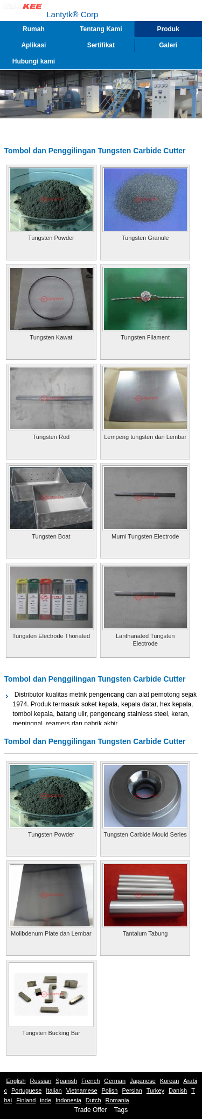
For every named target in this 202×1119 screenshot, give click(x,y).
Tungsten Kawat (51, 337)
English (16, 1081)
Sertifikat (101, 45)
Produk (168, 29)
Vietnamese (81, 1090)
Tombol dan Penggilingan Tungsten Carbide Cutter (95, 679)
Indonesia (68, 1100)
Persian (132, 1090)
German (115, 1081)
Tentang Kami (101, 29)
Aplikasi (33, 45)
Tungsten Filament (145, 337)
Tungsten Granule (145, 238)
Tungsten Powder (51, 238)
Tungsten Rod (51, 437)
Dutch (93, 1100)
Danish (178, 1090)
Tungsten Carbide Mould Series (145, 834)
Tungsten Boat (51, 536)
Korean (169, 1081)
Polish (110, 1090)
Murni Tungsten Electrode (145, 536)
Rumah (34, 29)
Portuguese (26, 1090)
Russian (41, 1081)
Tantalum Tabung (145, 933)
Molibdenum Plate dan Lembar (51, 933)
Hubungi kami (33, 61)
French (90, 1081)
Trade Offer (90, 1110)
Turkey (155, 1090)
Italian (53, 1090)
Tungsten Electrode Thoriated (51, 636)
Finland (26, 1100)
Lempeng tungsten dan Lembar (145, 437)
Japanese (143, 1081)
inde (45, 1100)
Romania (117, 1100)
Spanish (66, 1081)
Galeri (168, 45)
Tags (121, 1110)
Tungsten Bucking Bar (51, 1033)
